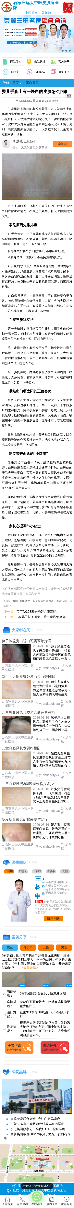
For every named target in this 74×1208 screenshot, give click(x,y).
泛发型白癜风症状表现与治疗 (25, 819)
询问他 (62, 144)
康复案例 (63, 71)
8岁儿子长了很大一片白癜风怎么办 (41, 617)
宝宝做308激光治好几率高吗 (36, 611)
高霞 (65, 871)
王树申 (9, 871)
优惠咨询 (66, 1201)
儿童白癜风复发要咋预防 (21, 748)
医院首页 (7, 1201)
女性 (46, 947)
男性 (64, 947)
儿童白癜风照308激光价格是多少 (28, 784)
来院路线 (39, 61)
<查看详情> (29, 967)
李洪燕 (51, 871)
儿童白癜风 (31, 82)
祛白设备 (39, 71)
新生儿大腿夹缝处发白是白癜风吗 (28, 677)
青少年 (28, 947)
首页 (15, 82)
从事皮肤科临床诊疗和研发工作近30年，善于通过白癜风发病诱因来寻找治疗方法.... (58, 888)
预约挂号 (63, 61)
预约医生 (51, 1201)
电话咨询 (22, 1201)
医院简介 (15, 61)
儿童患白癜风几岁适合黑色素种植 (28, 712)
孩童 (10, 947)
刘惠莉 (23, 871)
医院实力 (16, 71)
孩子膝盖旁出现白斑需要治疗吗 (26, 641)
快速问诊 (53, 918)
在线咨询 (37, 1198)
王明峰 (37, 871)
